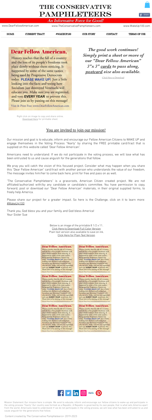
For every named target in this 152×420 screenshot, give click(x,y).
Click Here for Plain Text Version (76, 235)
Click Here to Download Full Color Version (76, 229)
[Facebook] (61, 393)
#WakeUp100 (16, 203)
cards (106, 66)
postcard (94, 71)
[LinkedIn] (76, 393)
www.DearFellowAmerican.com (20, 26)
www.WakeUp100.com (136, 26)
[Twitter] (68, 393)
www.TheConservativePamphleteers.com (76, 26)
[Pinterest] (99, 393)
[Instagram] (83, 393)
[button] (147, 4)
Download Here (30, 119)
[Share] (144, 15)
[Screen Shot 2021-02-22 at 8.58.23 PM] (91, 393)
